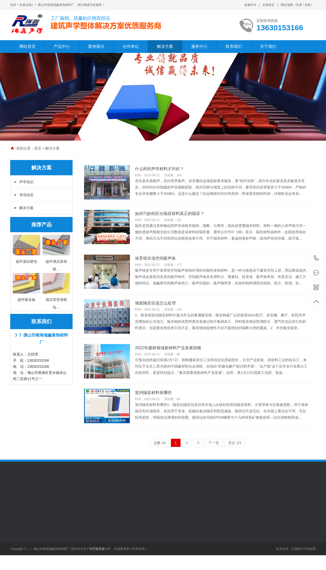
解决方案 (165, 46)
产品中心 (62, 46)
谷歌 (308, 5)
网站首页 (27, 46)
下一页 (213, 443)
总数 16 (160, 443)
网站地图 (287, 5)
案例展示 (96, 46)
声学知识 (26, 182)
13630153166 (316, 258)
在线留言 (268, 5)
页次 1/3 (234, 443)
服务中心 (199, 46)
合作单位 (131, 46)
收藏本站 (250, 5)
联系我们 (234, 46)
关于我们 (268, 46)
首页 (37, 148)
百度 (299, 5)
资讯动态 (26, 195)
